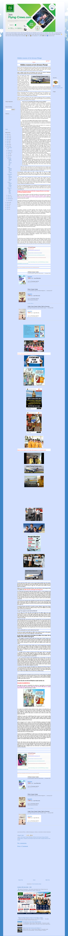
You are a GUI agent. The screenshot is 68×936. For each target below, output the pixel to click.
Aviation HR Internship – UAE (24, 887)
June (9, 155)
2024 (8, 137)
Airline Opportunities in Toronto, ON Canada (10, 170)
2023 (8, 139)
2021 (8, 142)
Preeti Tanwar (32, 247)
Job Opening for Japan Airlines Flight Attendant (32, 921)
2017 (8, 204)
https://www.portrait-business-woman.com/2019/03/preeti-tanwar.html (37, 257)
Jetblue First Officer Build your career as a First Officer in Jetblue (30, 917)
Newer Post (20, 879)
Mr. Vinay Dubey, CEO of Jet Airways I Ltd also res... (10, 162)
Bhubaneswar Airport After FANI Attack (9, 191)
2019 (8, 146)
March (9, 196)
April (9, 195)
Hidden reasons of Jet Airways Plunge (10, 184)
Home (34, 879)
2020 (8, 144)
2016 (8, 205)
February (10, 198)
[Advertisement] (36, 46)
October (9, 150)
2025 (8, 136)
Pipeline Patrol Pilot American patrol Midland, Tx (32, 928)
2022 (8, 141)
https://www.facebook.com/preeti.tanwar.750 (34, 250)
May (9, 157)
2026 (8, 134)
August (9, 152)
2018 (8, 202)
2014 (8, 207)
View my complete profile (57, 87)
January (9, 200)
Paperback (30, 276)
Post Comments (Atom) (36, 883)
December (10, 147)
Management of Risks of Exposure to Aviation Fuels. (10, 177)
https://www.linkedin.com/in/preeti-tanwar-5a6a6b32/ (35, 758)
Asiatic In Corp (57, 85)
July (9, 153)
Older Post (48, 879)
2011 (8, 209)
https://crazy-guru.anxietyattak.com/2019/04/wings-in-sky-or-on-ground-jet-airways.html (28, 267)
